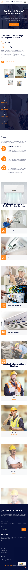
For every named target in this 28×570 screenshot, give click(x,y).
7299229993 (14, 24)
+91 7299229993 (9, 76)
